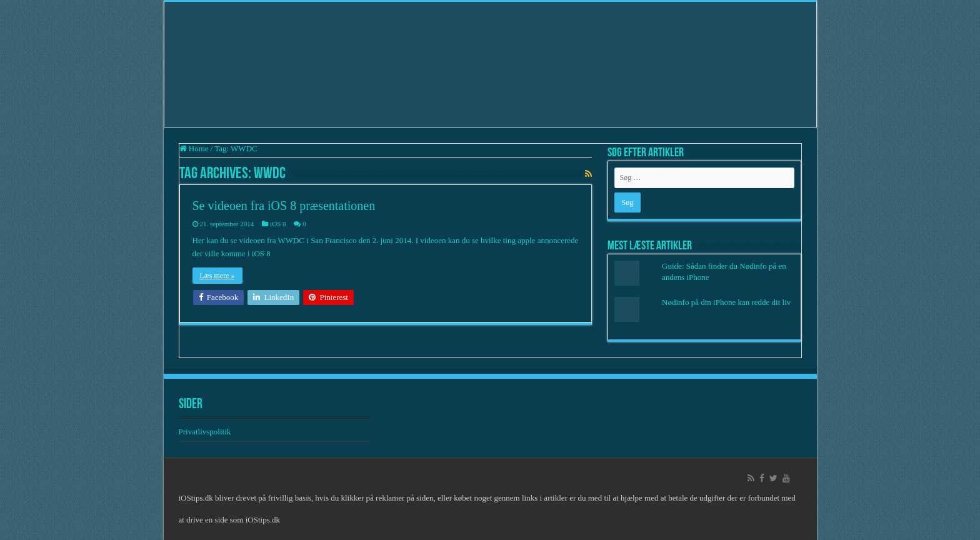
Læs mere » (217, 275)
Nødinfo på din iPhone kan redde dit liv (726, 302)
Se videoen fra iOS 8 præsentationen (284, 205)
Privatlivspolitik (206, 431)
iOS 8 (278, 224)
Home (194, 148)
